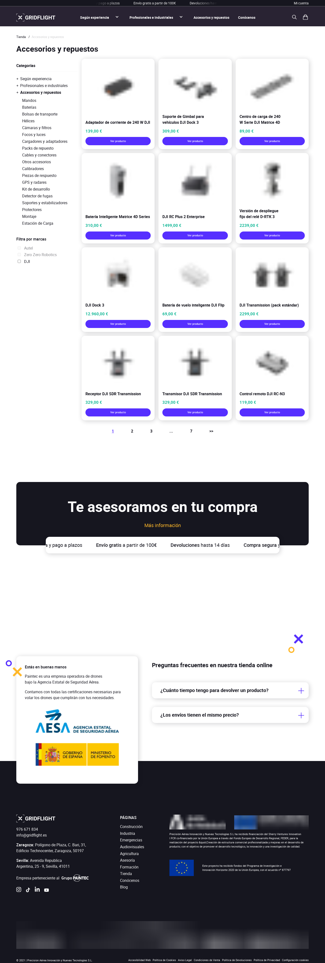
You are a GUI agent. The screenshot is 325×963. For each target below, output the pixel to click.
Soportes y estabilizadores (44, 202)
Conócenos (246, 17)
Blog (124, 887)
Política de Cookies (164, 960)
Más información (162, 525)
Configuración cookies (295, 960)
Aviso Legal (185, 960)
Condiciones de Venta (207, 960)
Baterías (29, 107)
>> (211, 431)
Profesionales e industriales (151, 17)
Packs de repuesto (38, 148)
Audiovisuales (132, 846)
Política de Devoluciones (237, 960)
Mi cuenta (301, 3)
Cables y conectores (39, 155)
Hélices (28, 121)
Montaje (29, 216)
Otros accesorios (36, 161)
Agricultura (129, 853)
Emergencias (131, 840)
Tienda (21, 37)
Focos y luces (34, 134)
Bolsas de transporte (39, 114)
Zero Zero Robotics (36, 254)
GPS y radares (34, 182)
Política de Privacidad (267, 960)
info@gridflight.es (31, 835)
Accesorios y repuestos (211, 17)
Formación (129, 867)
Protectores (32, 209)
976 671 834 (27, 829)
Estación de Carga (37, 223)
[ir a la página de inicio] (35, 17)
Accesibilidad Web (139, 960)
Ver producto (118, 141)
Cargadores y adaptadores (44, 141)
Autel (24, 248)
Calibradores (33, 168)
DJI (23, 261)
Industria (127, 833)
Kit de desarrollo (36, 189)
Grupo (75, 878)
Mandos (29, 100)
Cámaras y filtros (36, 127)
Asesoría (127, 860)
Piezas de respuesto (39, 175)
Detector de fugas (37, 196)
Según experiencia (94, 17)
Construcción (131, 826)
